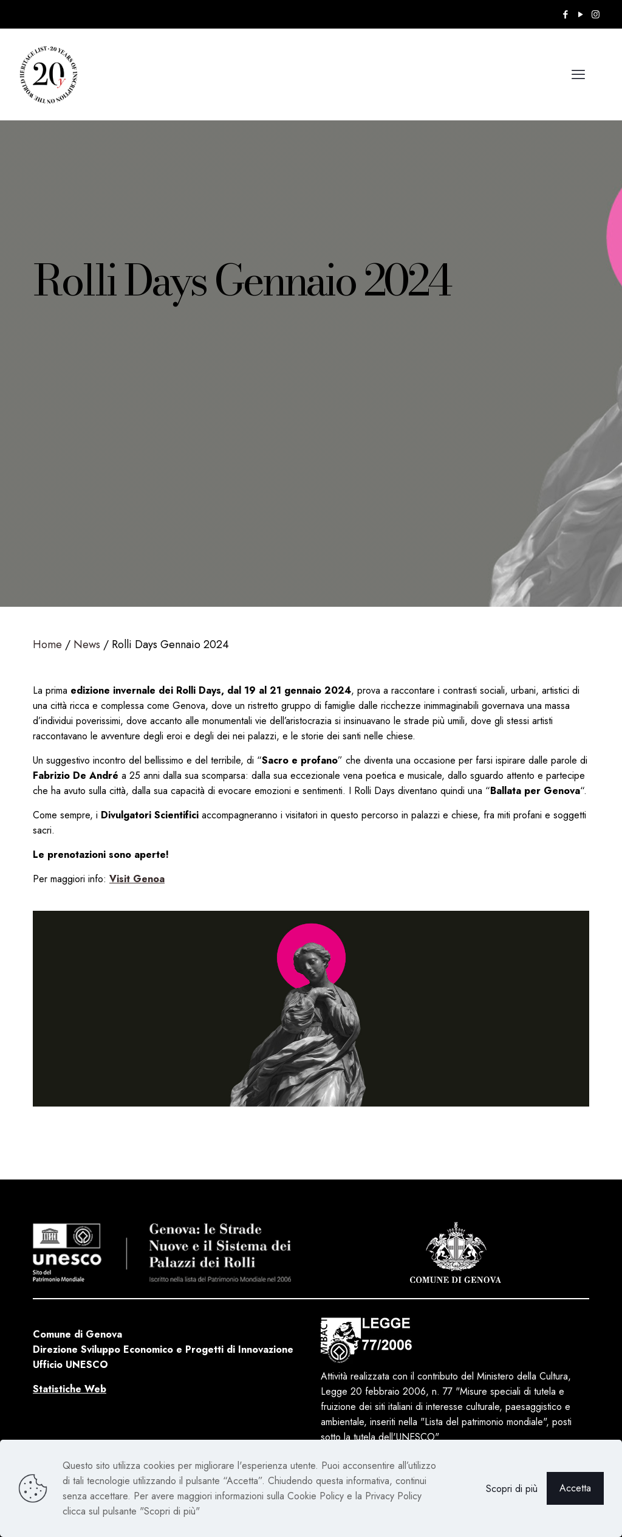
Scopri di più (512, 1489)
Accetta (575, 1488)
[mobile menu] (578, 74)
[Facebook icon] (565, 14)
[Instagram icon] (595, 14)
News (86, 644)
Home (47, 644)
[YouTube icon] (580, 14)
